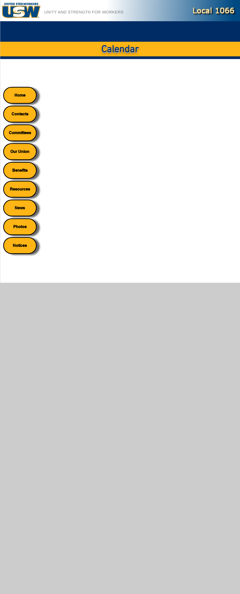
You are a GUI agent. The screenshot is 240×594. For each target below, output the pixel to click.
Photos (20, 226)
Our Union (19, 151)
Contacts (19, 114)
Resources (20, 189)
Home (19, 95)
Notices (20, 245)
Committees (20, 133)
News (20, 208)
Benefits (20, 170)
